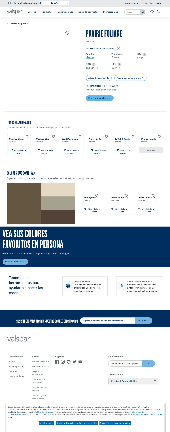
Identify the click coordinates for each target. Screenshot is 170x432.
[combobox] (132, 12)
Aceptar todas (46, 423)
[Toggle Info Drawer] (118, 48)
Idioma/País (115, 374)
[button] (143, 55)
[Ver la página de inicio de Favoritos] (152, 12)
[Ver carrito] (159, 12)
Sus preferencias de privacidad (115, 423)
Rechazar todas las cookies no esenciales (77, 423)
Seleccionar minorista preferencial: (25, 3)
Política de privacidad (44, 412)
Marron (90, 57)
